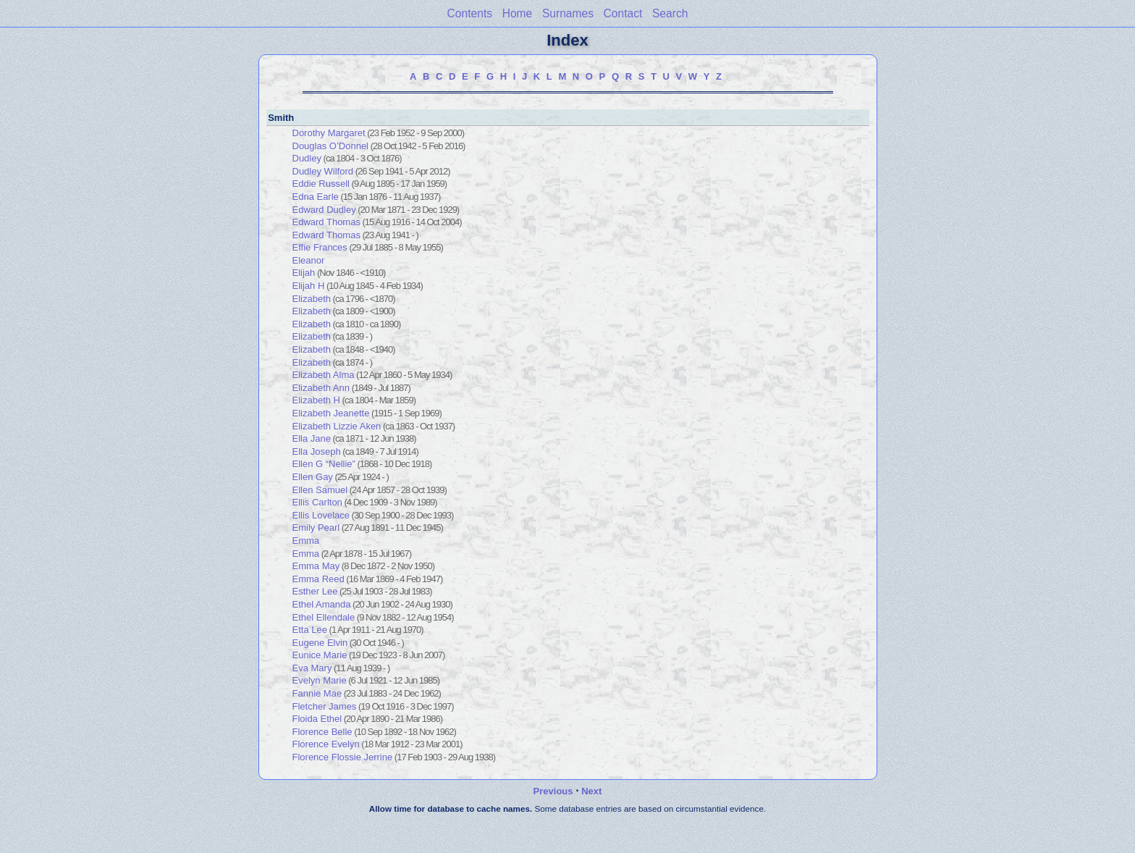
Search (670, 13)
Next (591, 791)
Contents (469, 13)
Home (517, 13)
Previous (553, 791)
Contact (623, 13)
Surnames (568, 13)
